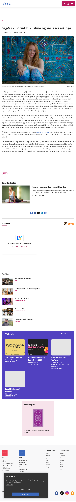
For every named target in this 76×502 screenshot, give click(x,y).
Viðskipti (49, 455)
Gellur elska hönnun (21, 309)
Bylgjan (63, 465)
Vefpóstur (23, 476)
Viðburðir (63, 460)
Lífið (48, 460)
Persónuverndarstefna (8, 464)
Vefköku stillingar (15, 494)
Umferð (23, 474)
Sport (48, 458)
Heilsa (4, 173)
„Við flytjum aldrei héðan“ (23, 278)
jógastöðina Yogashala (43, 132)
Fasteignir (63, 455)
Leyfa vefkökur (36, 494)
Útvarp (49, 467)
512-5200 (26, 460)
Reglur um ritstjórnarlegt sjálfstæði (9, 461)
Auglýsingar (24, 462)
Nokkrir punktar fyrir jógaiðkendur (49, 187)
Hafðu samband (25, 465)
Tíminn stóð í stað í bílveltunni (24, 319)
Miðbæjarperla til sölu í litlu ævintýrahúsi (27, 289)
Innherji (63, 453)
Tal (61, 472)
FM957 (63, 467)
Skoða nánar (9, 489)
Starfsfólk (23, 471)
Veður (62, 462)
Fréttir (48, 453)
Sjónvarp (49, 465)
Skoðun (49, 462)
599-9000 (7, 471)
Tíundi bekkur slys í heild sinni (24, 299)
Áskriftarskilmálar (26, 469)
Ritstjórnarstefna (25, 467)
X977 (62, 469)
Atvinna (63, 458)
